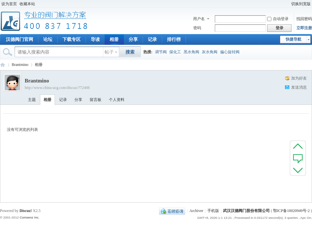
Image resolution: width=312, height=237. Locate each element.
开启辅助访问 (287, 4)
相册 (114, 39)
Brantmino (20, 64)
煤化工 (175, 52)
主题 (32, 99)
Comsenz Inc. (29, 217)
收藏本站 (27, 4)
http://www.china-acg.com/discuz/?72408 (57, 87)
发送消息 (299, 87)
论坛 (47, 39)
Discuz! (26, 210)
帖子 (109, 52)
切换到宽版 (301, 4)
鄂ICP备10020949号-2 (291, 210)
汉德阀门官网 (19, 39)
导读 (95, 39)
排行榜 (174, 39)
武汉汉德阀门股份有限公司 (246, 210)
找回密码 (304, 19)
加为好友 (299, 78)
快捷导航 (293, 39)
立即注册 (304, 28)
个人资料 (116, 99)
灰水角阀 (209, 52)
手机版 (213, 210)
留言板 (95, 99)
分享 (133, 39)
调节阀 (161, 52)
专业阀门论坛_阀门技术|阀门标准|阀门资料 (2, 64)
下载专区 (71, 39)
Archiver (196, 210)
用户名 (199, 19)
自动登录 (278, 19)
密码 (197, 28)
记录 (152, 39)
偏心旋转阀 (230, 52)
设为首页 (9, 4)
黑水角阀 (191, 52)
